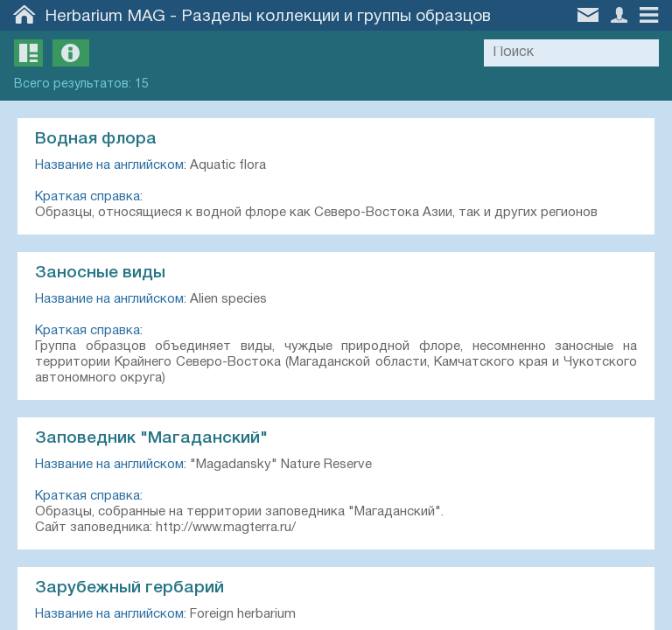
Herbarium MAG (105, 16)
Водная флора (96, 139)
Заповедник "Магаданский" (151, 438)
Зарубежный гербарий (129, 588)
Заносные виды (100, 273)
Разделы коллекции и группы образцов (336, 16)
